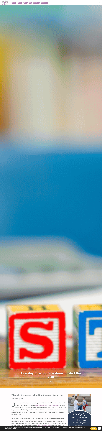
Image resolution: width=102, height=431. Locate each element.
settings (39, 429)
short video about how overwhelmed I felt (47, 405)
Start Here (14, 2)
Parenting (20, 2)
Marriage (25, 2)
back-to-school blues (44, 425)
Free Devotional (45, 2)
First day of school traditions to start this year (50, 375)
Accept (93, 428)
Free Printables (36, 2)
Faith (30, 2)
